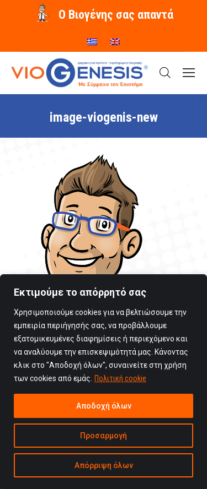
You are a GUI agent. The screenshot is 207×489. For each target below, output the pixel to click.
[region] (103, 381)
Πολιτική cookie (120, 378)
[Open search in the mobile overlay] (165, 72)
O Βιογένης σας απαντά (116, 14)
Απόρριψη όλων (104, 465)
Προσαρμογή (103, 435)
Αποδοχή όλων (103, 405)
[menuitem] (92, 38)
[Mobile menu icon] (189, 73)
